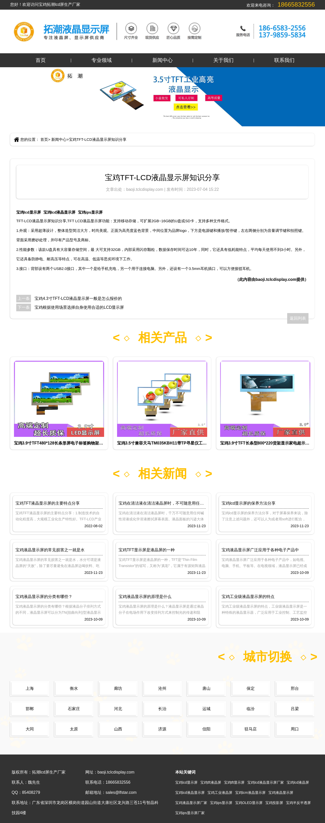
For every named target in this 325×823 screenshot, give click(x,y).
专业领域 (101, 60)
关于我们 (223, 60)
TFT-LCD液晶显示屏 (33, 221)
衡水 (74, 688)
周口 (295, 729)
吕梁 (295, 709)
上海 (30, 688)
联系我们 (284, 60)
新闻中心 (162, 60)
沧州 (162, 688)
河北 (118, 709)
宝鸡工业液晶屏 (219, 793)
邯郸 (30, 709)
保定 (251, 688)
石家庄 (74, 709)
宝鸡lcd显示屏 (28, 212)
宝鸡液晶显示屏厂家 (191, 803)
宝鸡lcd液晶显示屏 (59, 212)
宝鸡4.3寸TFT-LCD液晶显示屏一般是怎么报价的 (78, 298)
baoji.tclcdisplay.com (145, 189)
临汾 (251, 709)
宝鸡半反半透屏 (298, 803)
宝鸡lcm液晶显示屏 (250, 793)
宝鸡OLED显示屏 (249, 803)
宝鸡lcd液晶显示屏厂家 (265, 782)
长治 (162, 709)
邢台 (295, 688)
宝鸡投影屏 (274, 803)
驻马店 (251, 729)
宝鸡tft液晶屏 (210, 782)
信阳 (206, 729)
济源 (162, 729)
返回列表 (298, 318)
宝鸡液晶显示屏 (280, 793)
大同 (30, 729)
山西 (118, 729)
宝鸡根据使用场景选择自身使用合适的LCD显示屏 (79, 307)
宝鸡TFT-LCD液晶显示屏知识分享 (97, 139)
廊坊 (118, 688)
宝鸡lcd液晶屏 (298, 782)
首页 (41, 60)
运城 (206, 709)
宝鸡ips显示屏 (90, 212)
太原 (74, 729)
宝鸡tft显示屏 (234, 782)
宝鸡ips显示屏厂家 (190, 813)
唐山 (206, 688)
